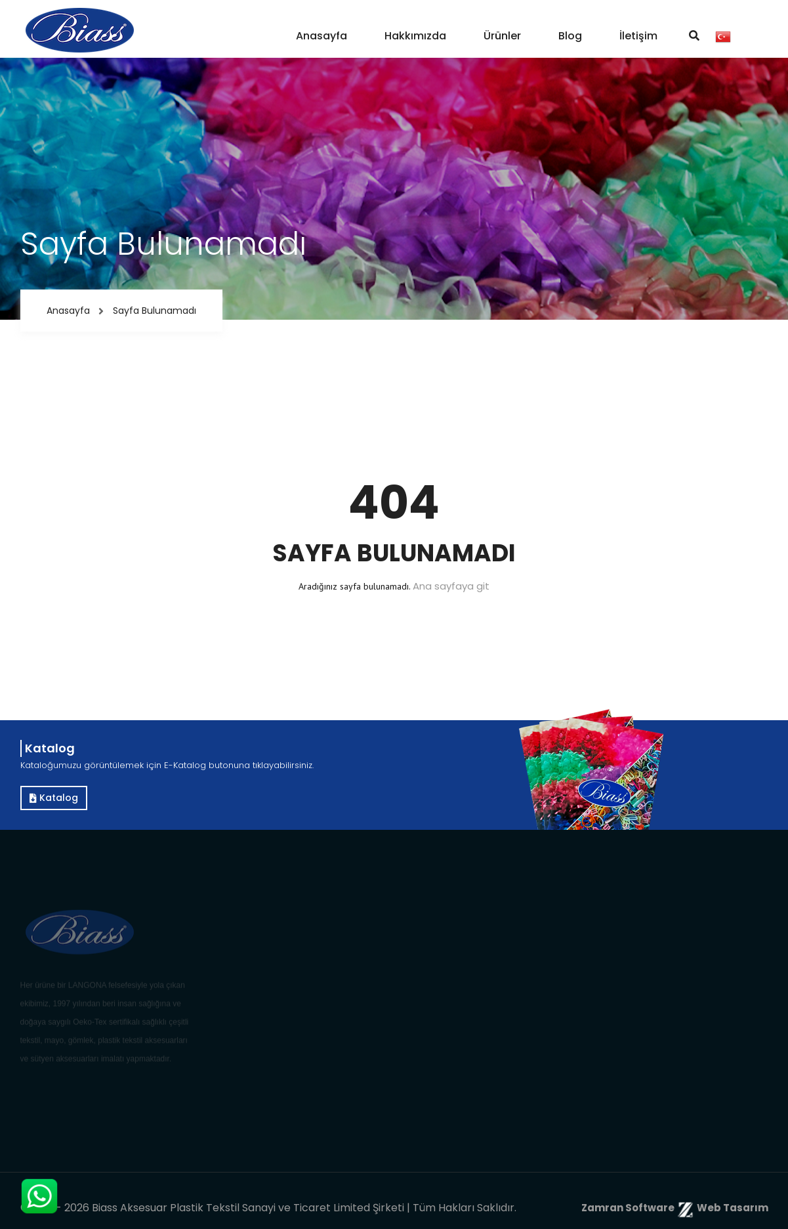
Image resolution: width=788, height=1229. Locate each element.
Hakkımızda (415, 35)
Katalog (54, 797)
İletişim (638, 35)
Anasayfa (321, 35)
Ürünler (502, 35)
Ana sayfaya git (451, 586)
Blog (570, 35)
